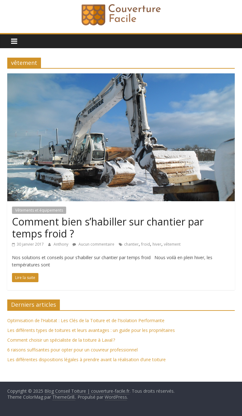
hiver (157, 244)
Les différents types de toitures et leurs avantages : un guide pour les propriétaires (91, 330)
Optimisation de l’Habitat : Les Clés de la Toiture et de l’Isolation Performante (85, 320)
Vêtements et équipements (39, 210)
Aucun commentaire (93, 244)
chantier (131, 244)
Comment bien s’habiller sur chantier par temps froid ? (108, 227)
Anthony (61, 244)
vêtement (172, 244)
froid (145, 244)
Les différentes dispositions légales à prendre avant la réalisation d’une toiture (86, 359)
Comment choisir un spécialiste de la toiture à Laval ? (61, 340)
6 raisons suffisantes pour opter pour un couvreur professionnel (72, 350)
